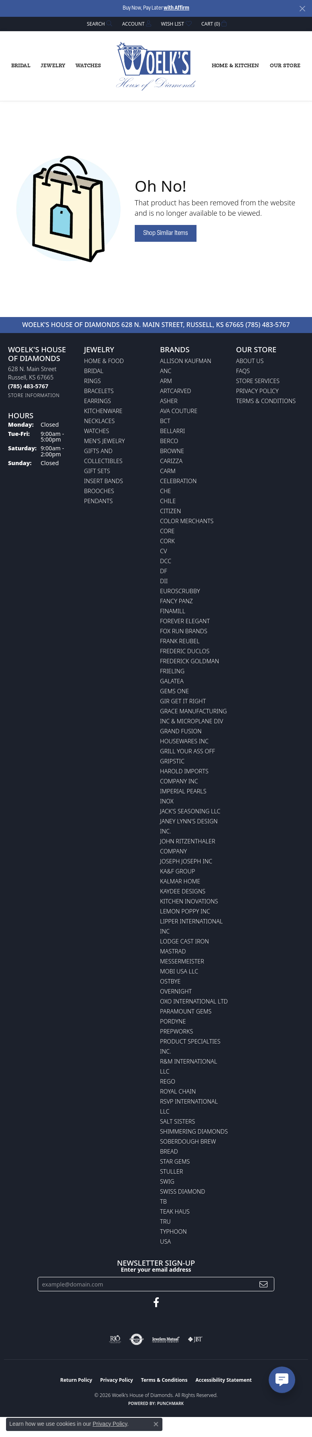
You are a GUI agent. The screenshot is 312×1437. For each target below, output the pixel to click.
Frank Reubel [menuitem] (180, 641)
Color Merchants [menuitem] (186, 521)
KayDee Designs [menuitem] (182, 891)
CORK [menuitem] (167, 541)
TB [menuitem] (163, 1201)
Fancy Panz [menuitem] (176, 601)
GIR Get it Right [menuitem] (183, 701)
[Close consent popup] (156, 1424)
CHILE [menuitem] (168, 501)
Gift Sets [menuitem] (97, 471)
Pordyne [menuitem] (173, 1021)
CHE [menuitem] (165, 491)
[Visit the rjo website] (115, 1339)
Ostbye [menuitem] (170, 981)
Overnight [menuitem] (176, 991)
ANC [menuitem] (165, 371)
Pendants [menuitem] (98, 501)
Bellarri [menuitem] (172, 431)
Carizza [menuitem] (171, 461)
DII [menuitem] (164, 581)
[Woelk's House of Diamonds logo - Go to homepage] (156, 66)
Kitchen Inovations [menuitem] (189, 901)
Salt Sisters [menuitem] (177, 1121)
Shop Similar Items (165, 233)
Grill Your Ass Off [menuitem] (187, 751)
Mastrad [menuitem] (173, 951)
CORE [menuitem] (167, 531)
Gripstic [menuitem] (172, 761)
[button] (99, 24)
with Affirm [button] (176, 8)
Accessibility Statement (223, 1380)
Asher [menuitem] (169, 401)
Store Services (258, 381)
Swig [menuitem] (167, 1181)
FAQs (243, 371)
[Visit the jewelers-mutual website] (166, 1339)
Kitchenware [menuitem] (103, 411)
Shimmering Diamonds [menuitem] (194, 1131)
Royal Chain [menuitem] (178, 1091)
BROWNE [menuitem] (172, 451)
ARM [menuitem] (166, 381)
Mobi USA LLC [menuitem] (179, 971)
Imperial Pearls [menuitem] (183, 791)
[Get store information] (34, 395)
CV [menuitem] (163, 551)
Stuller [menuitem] (171, 1171)
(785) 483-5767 (267, 324)
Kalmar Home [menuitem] (180, 881)
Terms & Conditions (266, 401)
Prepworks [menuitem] (176, 1031)
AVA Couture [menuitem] (178, 411)
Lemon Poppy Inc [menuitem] (185, 911)
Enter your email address (156, 1269)
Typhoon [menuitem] (173, 1231)
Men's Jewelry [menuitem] (104, 441)
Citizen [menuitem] (170, 511)
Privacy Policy (257, 391)
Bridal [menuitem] (93, 371)
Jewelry (53, 66)
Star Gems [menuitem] (175, 1161)
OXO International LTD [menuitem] (194, 1001)
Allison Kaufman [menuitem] (185, 361)
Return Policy (76, 1380)
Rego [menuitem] (167, 1081)
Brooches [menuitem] (99, 491)
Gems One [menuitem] (174, 691)
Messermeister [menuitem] (182, 961)
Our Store (285, 66)
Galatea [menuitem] (172, 681)
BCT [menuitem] (165, 421)
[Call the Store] (28, 386)
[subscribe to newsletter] (263, 1284)
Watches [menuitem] (96, 431)
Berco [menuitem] (169, 441)
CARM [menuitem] (168, 471)
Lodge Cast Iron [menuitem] (184, 941)
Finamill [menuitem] (172, 611)
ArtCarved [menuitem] (175, 391)
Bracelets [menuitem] (99, 391)
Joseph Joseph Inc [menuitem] (186, 861)
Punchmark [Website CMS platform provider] (170, 1403)
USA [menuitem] (165, 1241)
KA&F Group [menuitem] (177, 871)
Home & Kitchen (235, 66)
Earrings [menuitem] (97, 401)
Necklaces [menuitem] (99, 421)
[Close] (302, 9)
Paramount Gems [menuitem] (185, 1011)
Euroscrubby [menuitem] (180, 591)
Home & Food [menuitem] (104, 361)
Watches (88, 66)
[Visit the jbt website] (195, 1339)
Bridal (20, 66)
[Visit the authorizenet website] (136, 1339)
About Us (250, 361)
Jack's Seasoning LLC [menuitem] (190, 811)
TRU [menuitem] (165, 1221)
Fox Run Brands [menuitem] (183, 631)
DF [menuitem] (163, 571)
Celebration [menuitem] (178, 481)
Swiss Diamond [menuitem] (182, 1191)
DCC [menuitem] (165, 561)
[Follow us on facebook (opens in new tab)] (156, 1302)
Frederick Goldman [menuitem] (189, 661)
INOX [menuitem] (167, 801)
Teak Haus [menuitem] (175, 1211)
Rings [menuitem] (92, 381)
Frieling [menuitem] (172, 671)
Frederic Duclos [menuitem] (184, 651)
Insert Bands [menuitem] (103, 481)
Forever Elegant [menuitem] (185, 621)
